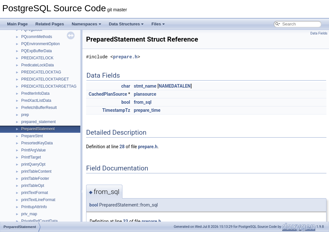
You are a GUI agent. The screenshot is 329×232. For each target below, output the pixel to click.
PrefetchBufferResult (39, 107)
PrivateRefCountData (39, 221)
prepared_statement (38, 122)
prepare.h (125, 57)
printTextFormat (34, 192)
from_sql (143, 102)
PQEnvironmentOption (40, 44)
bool (125, 102)
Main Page (17, 24)
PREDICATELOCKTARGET (45, 79)
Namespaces (86, 24)
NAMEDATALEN (175, 86)
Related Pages (49, 24)
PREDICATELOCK (37, 58)
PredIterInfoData (35, 93)
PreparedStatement (38, 129)
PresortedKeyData (37, 143)
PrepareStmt (32, 136)
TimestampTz (116, 110)
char (125, 86)
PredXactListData (36, 100)
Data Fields (318, 33)
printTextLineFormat (38, 200)
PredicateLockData (37, 65)
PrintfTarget (31, 157)
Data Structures (126, 24)
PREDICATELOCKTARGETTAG (48, 86)
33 (125, 221)
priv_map (29, 214)
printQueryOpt (33, 164)
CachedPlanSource (108, 94)
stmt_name (145, 86)
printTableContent (36, 171)
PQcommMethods (36, 36)
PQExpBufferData (36, 51)
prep (25, 114)
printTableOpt (32, 185)
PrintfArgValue (33, 150)
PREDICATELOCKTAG (41, 72)
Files (158, 24)
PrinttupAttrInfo (34, 207)
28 (122, 146)
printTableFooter (35, 178)
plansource (145, 94)
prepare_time (147, 110)
